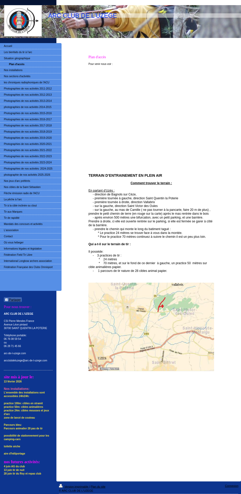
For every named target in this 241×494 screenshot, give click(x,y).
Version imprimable (74, 486)
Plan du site (98, 486)
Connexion (231, 485)
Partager (13, 300)
